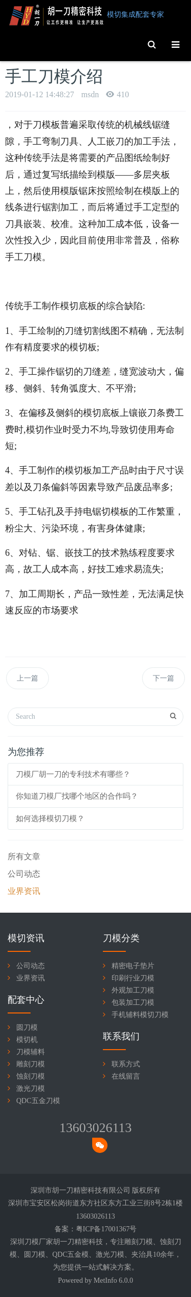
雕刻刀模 (30, 1064)
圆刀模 (27, 1027)
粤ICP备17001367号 (106, 1229)
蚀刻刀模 (30, 1076)
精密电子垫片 (133, 966)
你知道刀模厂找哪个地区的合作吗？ (77, 796)
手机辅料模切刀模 (140, 1015)
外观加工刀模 (133, 990)
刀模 (146, 1242)
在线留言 (126, 1076)
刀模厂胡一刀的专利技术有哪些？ (73, 774)
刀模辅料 (30, 1052)
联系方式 (126, 1064)
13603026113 (95, 1127)
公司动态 (24, 873)
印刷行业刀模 (133, 978)
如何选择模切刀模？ (50, 818)
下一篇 (163, 678)
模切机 (27, 1040)
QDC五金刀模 (38, 1101)
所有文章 (24, 856)
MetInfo (105, 1280)
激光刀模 (30, 1088)
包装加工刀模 (133, 1002)
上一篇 (27, 678)
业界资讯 (24, 891)
